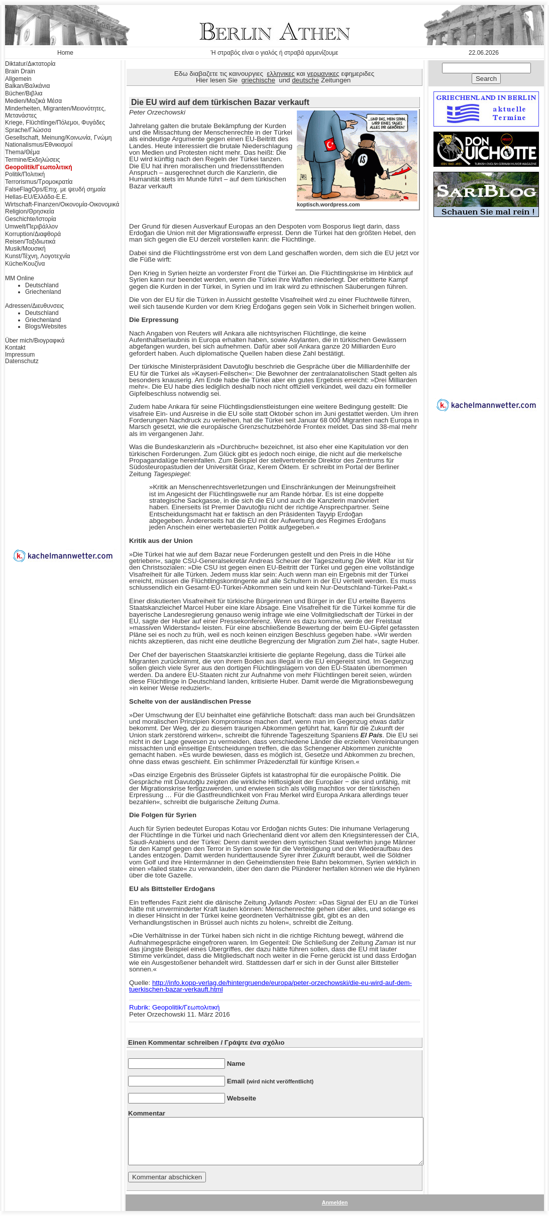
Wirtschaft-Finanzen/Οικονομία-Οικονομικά (62, 204)
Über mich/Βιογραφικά (34, 340)
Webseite (241, 1098)
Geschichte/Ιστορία (30, 219)
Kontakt (15, 347)
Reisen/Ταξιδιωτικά (30, 241)
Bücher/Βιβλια (24, 93)
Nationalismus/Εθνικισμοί (38, 144)
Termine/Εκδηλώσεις (32, 159)
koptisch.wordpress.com (357, 201)
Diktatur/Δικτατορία (30, 63)
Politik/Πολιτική (25, 174)
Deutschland (42, 285)
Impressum (20, 354)
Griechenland (43, 291)
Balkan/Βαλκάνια (27, 85)
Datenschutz (22, 361)
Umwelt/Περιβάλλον (31, 226)
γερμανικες (323, 73)
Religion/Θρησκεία (29, 211)
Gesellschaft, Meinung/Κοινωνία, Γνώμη (58, 137)
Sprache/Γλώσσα (28, 130)
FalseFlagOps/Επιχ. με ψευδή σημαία (55, 189)
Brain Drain (20, 71)
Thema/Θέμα (22, 152)
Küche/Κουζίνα (25, 263)
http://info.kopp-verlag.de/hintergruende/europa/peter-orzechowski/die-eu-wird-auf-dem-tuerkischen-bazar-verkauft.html (270, 986)
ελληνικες (280, 73)
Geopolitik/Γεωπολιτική (38, 167)
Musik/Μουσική (25, 248)
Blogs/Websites (45, 326)
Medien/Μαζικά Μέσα (33, 100)
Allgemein (18, 78)
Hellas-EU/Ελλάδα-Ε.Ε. (36, 196)
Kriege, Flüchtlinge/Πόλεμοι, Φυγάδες (55, 122)
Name (236, 1063)
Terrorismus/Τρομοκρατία (39, 181)
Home (65, 52)
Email (270, 1081)
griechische (258, 80)
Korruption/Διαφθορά (33, 234)
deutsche (305, 80)
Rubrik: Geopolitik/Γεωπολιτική (174, 1007)
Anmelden (335, 1202)
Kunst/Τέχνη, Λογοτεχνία (37, 256)
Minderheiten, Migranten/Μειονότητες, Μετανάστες (55, 112)
